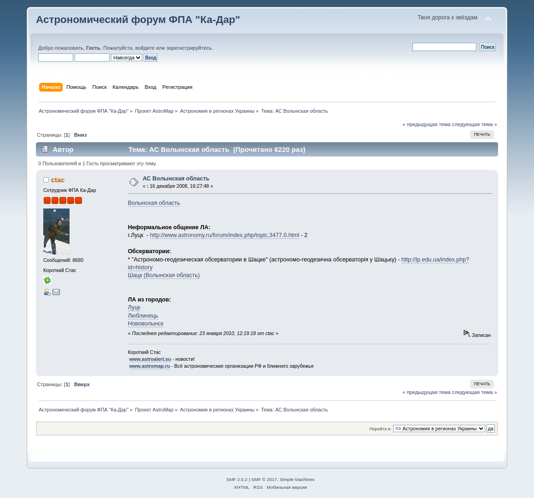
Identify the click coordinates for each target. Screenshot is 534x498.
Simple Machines (296, 479)
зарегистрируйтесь (188, 48)
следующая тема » (474, 124)
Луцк (134, 307)
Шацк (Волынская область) (164, 275)
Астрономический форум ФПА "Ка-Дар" (138, 19)
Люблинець (143, 316)
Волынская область (154, 203)
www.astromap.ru (149, 366)
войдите (145, 48)
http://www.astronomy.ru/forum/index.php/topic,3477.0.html (224, 235)
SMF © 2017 (264, 479)
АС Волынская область (176, 178)
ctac (58, 180)
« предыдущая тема (426, 124)
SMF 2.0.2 (237, 479)
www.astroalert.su (150, 359)
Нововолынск (145, 323)
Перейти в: (380, 428)
